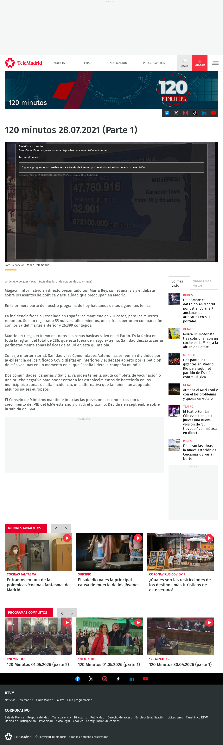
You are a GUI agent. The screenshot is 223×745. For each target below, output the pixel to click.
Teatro (188, 406)
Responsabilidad (38, 717)
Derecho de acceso (119, 717)
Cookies (78, 721)
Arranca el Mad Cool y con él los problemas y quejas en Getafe (174, 389)
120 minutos (16, 659)
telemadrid (18, 737)
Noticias (60, 63)
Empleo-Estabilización (149, 717)
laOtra (60, 700)
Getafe (188, 329)
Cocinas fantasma (21, 574)
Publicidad (97, 717)
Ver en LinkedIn (132, 679)
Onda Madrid (117, 63)
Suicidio (84, 574)
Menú (215, 63)
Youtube (213, 113)
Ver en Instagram (105, 679)
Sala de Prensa (14, 717)
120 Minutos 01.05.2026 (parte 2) (38, 636)
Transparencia (61, 717)
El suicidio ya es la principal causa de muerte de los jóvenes (109, 552)
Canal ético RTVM (197, 717)
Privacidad (46, 721)
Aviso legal (63, 721)
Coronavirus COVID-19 (167, 574)
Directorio (80, 717)
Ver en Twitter (91, 679)
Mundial (189, 355)
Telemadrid (25, 700)
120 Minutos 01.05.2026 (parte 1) (109, 636)
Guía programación (79, 700)
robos (188, 295)
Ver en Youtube (145, 679)
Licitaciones (175, 717)
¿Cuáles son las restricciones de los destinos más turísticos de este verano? (180, 552)
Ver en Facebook (77, 679)
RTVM (10, 693)
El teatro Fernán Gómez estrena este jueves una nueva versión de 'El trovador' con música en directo (174, 411)
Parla (187, 441)
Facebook (167, 113)
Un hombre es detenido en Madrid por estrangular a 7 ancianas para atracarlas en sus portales (174, 299)
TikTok (195, 113)
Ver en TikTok (118, 679)
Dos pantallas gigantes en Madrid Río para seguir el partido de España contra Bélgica (174, 359)
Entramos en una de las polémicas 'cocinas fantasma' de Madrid (38, 552)
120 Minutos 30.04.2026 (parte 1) (180, 636)
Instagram (185, 113)
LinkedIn (204, 113)
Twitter (176, 113)
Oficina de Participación (20, 721)
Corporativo (17, 710)
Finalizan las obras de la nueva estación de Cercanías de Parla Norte (174, 445)
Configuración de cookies (102, 721)
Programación (154, 63)
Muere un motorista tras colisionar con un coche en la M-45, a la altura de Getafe (174, 333)
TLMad (87, 63)
